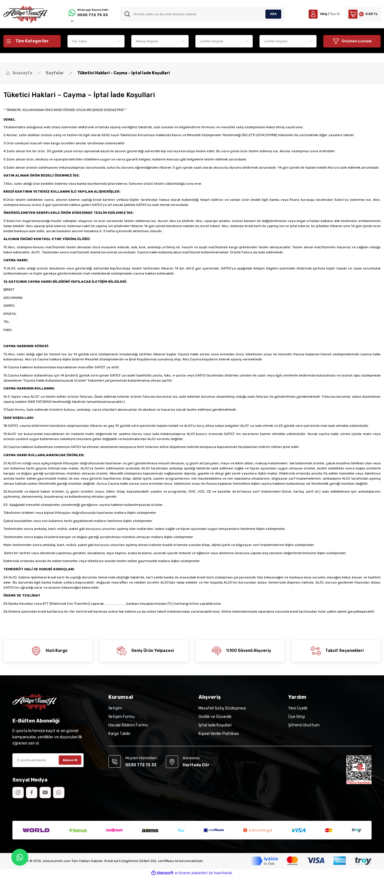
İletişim (115, 708)
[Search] (204, 14)
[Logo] (25, 14)
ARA (273, 14)
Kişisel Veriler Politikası (218, 733)
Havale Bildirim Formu (128, 725)
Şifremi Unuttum (304, 725)
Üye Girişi (296, 716)
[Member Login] (318, 14)
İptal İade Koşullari (215, 725)
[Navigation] (32, 41)
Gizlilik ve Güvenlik (215, 716)
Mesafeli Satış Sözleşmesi (222, 708)
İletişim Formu (121, 716)
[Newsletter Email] (48, 760)
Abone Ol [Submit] (70, 760)
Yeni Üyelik (297, 708)
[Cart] (361, 14)
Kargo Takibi (119, 733)
